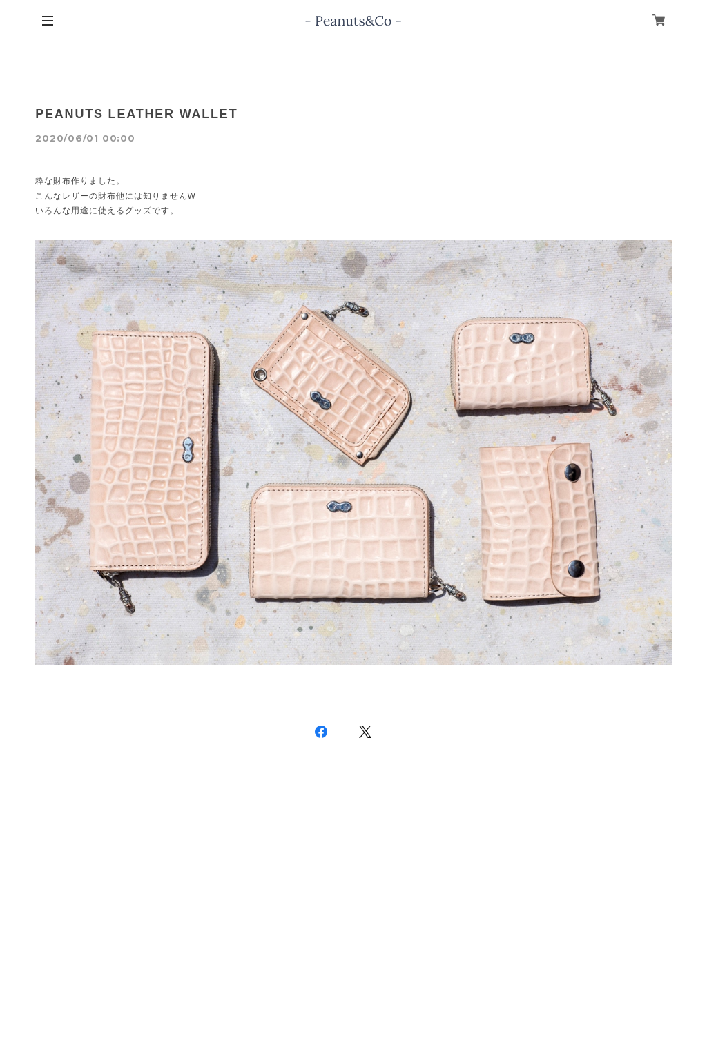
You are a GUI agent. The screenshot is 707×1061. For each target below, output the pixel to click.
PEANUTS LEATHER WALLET (136, 114)
